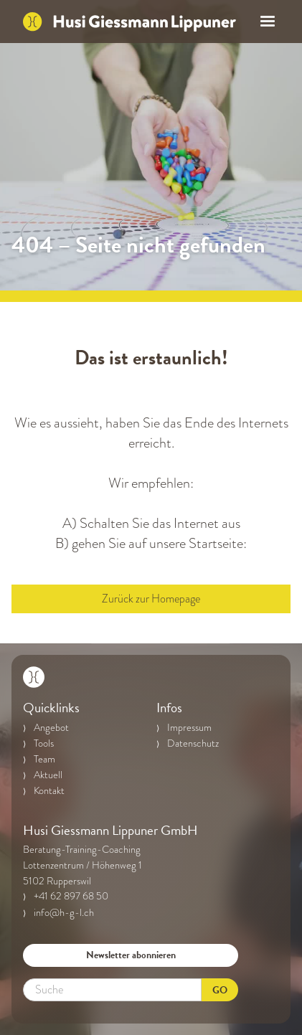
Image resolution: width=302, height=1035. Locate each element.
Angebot (51, 727)
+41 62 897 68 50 (71, 896)
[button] (263, 21)
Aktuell (48, 774)
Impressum (189, 727)
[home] (129, 21)
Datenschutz (193, 743)
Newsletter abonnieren (131, 955)
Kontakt (49, 790)
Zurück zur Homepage (151, 599)
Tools (44, 743)
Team (44, 759)
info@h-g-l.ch (64, 912)
